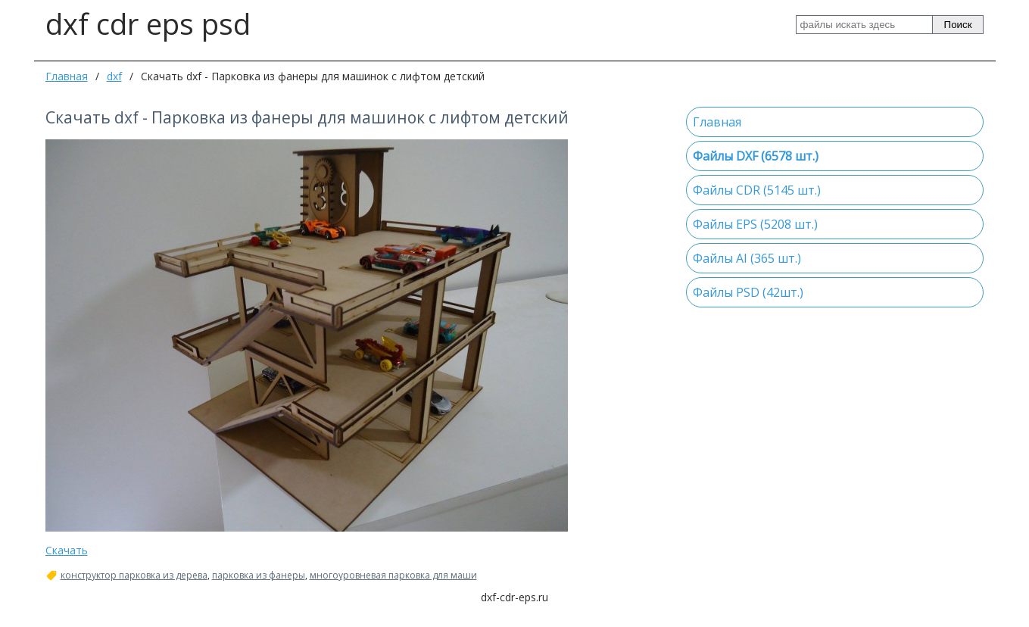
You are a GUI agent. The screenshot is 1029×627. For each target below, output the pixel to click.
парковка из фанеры (258, 575)
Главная (66, 76)
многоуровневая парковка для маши (393, 575)
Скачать (66, 550)
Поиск (958, 24)
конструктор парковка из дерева (134, 575)
